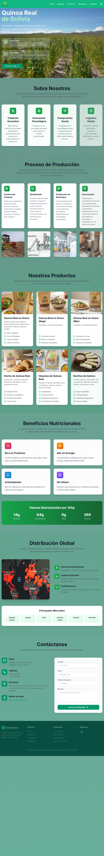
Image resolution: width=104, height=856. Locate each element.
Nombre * (61, 662)
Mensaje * (61, 689)
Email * (60, 671)
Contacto (93, 4)
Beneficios (82, 4)
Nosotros (60, 4)
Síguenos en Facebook (17, 700)
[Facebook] (101, 4)
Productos (71, 4)
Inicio (52, 4)
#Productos (32, 67)
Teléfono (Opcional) (64, 680)
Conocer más (12, 66)
